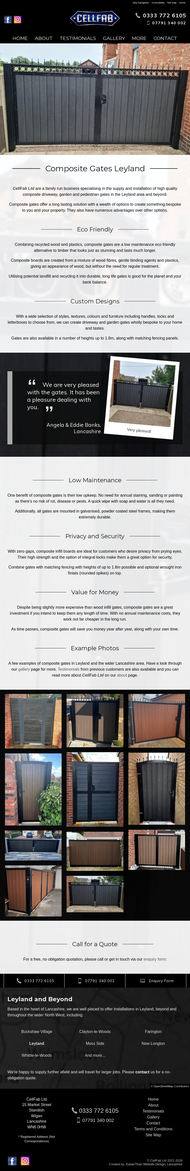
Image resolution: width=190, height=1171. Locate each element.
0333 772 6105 (99, 1110)
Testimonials (78, 38)
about (122, 675)
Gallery (114, 38)
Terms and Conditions (153, 1129)
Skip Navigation (141, 2)
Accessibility (158, 2)
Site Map (172, 2)
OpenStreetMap (163, 1086)
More (139, 38)
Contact (165, 38)
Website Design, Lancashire (163, 1164)
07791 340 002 (98, 1120)
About (44, 38)
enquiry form (155, 959)
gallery (24, 669)
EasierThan (134, 1164)
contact (142, 1072)
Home (182, 2)
